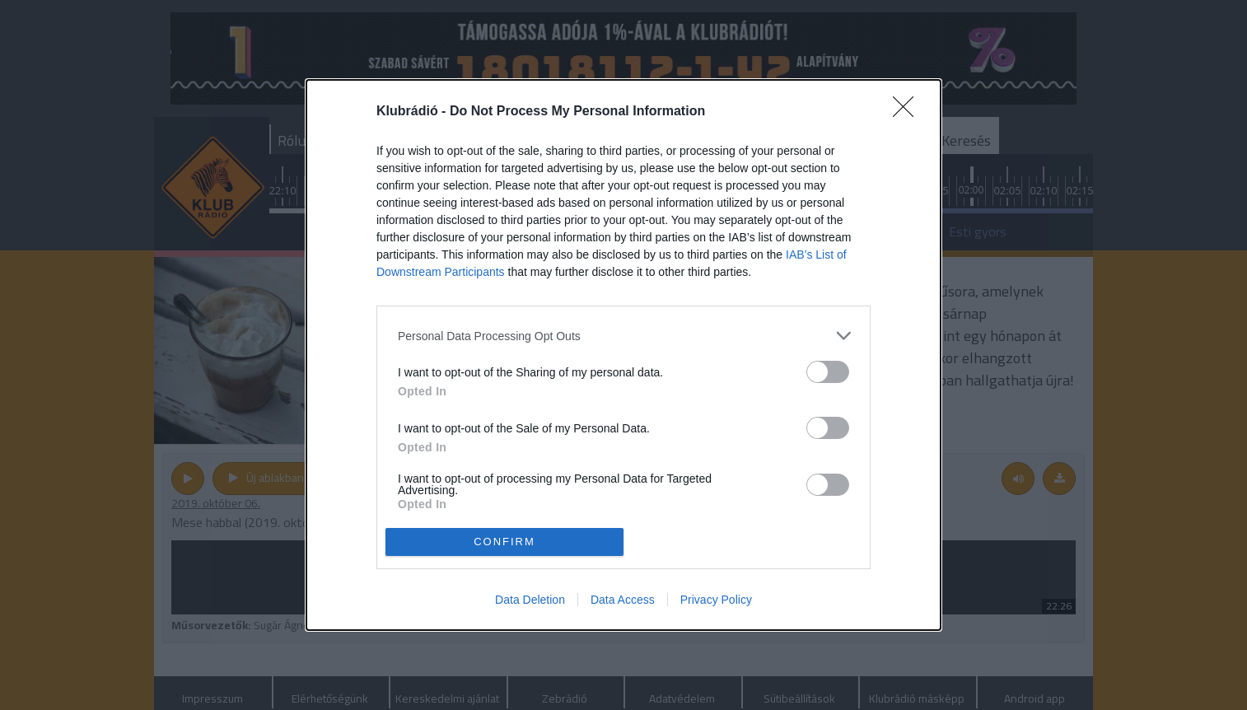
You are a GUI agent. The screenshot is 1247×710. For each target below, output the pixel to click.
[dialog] (623, 355)
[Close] (908, 112)
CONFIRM (504, 541)
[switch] (827, 372)
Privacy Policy (716, 599)
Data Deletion (530, 599)
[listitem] (623, 335)
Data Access (623, 599)
